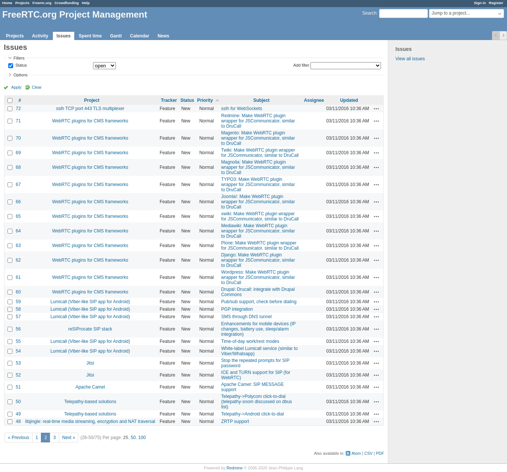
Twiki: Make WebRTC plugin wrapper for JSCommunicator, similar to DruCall (260, 152)
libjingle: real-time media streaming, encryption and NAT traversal (90, 421)
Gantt (116, 36)
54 (18, 351)
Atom (356, 453)
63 (18, 245)
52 (18, 375)
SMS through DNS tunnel (246, 316)
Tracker (169, 100)
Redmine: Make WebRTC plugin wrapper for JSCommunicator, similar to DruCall (258, 121)
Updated (349, 100)
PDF (380, 453)
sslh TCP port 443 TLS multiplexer (90, 108)
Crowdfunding (66, 3)
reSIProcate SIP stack (90, 329)
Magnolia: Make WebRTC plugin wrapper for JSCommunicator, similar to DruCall (258, 167)
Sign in (480, 3)
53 (18, 363)
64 (18, 231)
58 (18, 309)
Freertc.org (42, 3)
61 (18, 277)
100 (142, 437)
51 (18, 387)
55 (18, 341)
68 (18, 167)
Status (20, 65)
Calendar (139, 36)
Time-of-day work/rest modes (250, 341)
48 (18, 421)
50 (18, 401)
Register (496, 3)
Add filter (301, 65)
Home (7, 3)
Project (91, 100)
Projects (22, 3)
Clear (37, 87)
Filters (19, 58)
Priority (205, 100)
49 (18, 414)
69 (18, 152)
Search (369, 13)
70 (18, 138)
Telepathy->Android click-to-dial (252, 414)
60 (18, 292)
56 (18, 329)
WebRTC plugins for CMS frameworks (90, 121)
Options (20, 75)
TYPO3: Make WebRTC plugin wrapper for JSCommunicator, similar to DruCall (258, 184)
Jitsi (90, 363)
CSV (368, 453)
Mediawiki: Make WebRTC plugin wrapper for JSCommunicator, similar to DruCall (258, 231)
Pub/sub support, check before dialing (259, 301)
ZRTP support (235, 421)
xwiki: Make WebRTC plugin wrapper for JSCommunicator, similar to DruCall (260, 216)
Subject (262, 100)
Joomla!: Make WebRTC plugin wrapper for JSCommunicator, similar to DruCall (258, 202)
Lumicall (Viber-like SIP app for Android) (90, 301)
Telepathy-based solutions (90, 401)
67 (18, 184)
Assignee (314, 100)
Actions (377, 109)
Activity (40, 36)
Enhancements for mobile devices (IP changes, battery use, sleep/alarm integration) (258, 329)
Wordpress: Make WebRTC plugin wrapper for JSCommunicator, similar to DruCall (258, 277)
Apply (16, 87)
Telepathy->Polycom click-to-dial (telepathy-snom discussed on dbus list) (256, 401)
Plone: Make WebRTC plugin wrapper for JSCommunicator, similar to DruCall (260, 245)
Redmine (234, 468)
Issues (63, 36)
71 (18, 121)
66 (18, 201)
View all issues (410, 58)
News (163, 36)
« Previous (18, 437)
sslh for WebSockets (241, 108)
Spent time (90, 36)
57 (18, 316)
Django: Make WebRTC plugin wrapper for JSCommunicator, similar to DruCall (258, 260)
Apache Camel (90, 387)
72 (18, 108)
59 (18, 301)
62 (18, 260)
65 (18, 216)
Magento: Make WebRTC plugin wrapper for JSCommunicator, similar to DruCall (258, 138)
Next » (68, 437)
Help (86, 3)
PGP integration (237, 309)
